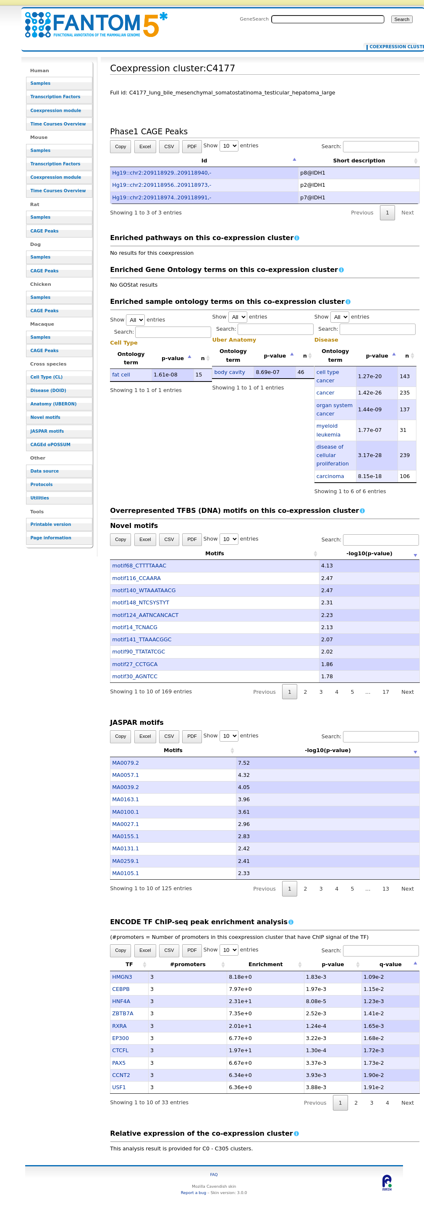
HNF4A (121, 1001)
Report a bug (193, 1192)
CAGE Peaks (45, 231)
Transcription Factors (56, 96)
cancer (326, 392)
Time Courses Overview (58, 124)
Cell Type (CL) (47, 377)
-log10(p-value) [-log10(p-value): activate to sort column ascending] (328, 553)
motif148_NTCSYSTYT (140, 602)
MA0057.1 (125, 775)
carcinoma (330, 476)
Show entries (231, 145)
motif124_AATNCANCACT (145, 615)
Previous (362, 212)
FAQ (214, 1174)
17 (385, 692)
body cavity (229, 372)
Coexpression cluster (392, 47)
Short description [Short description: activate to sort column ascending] (359, 160)
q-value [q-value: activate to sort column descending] (391, 964)
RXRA (119, 1026)
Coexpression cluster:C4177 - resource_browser (91, 20)
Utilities (40, 498)
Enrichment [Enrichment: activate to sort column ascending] (266, 964)
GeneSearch (254, 19)
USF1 (119, 1087)
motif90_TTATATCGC (138, 651)
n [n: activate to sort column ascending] (203, 358)
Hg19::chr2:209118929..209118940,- (161, 173)
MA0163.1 (125, 799)
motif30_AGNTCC (134, 676)
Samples (41, 83)
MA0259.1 (125, 861)
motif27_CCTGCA (134, 664)
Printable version (51, 524)
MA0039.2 (125, 787)
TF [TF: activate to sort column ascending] (129, 964)
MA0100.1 (125, 812)
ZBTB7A (122, 1013)
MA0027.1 (125, 824)
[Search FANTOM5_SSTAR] (328, 19)
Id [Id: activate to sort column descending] (204, 160)
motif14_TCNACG (134, 627)
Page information (51, 538)
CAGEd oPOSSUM (51, 444)
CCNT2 (121, 1075)
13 (385, 889)
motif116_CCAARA (136, 578)
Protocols (42, 484)
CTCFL (120, 1050)
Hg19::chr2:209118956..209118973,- (161, 185)
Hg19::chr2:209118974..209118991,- (161, 197)
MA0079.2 (125, 763)
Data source (45, 471)
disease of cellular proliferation (333, 455)
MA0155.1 (125, 836)
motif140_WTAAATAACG (143, 590)
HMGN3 (122, 977)
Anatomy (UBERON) (54, 404)
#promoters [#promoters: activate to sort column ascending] (188, 964)
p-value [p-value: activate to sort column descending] (173, 358)
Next (407, 212)
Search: (370, 146)
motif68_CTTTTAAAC (139, 565)
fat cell (121, 374)
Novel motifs (45, 417)
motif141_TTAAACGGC (142, 639)
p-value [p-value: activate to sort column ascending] (333, 964)
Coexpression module (56, 110)
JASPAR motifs (47, 431)
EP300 (120, 1038)
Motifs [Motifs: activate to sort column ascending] (173, 553)
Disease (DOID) (48, 390)
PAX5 (119, 1063)
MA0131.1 (125, 848)
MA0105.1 (125, 873)
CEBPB (121, 989)
